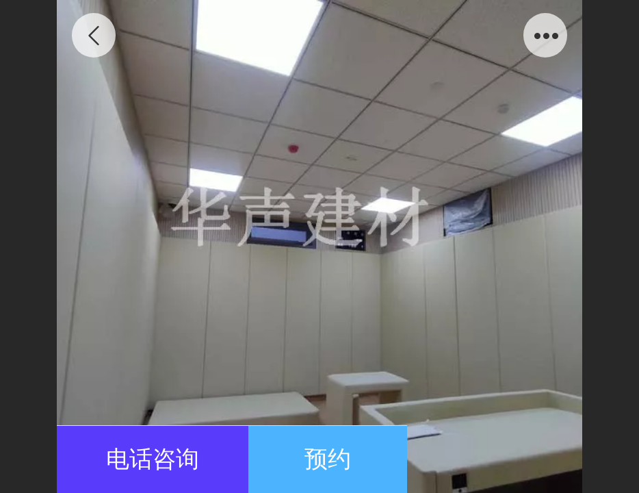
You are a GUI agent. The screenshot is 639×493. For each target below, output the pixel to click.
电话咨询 (152, 459)
